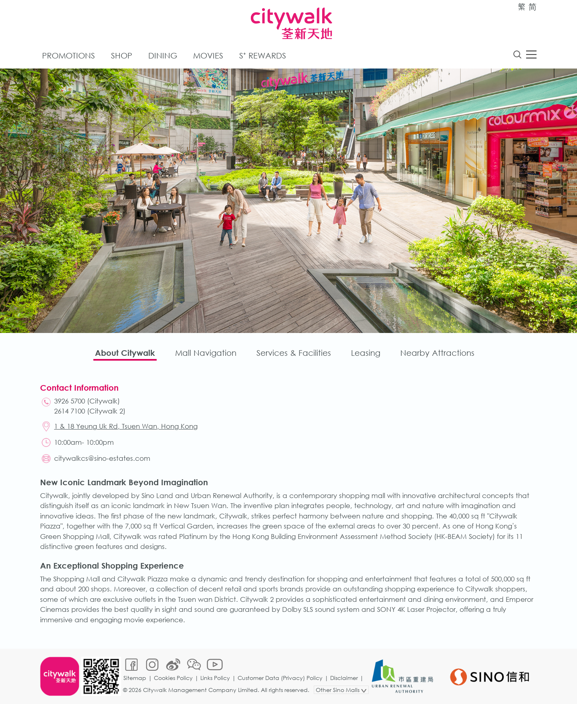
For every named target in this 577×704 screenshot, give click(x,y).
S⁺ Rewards (262, 55)
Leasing (365, 352)
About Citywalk (125, 352)
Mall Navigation (205, 352)
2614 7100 (69, 411)
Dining (162, 55)
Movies (208, 55)
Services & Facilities (293, 352)
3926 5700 (69, 401)
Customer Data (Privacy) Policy (280, 678)
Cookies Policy (173, 678)
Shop (121, 55)
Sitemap (134, 678)
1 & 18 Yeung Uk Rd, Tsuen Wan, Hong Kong (126, 426)
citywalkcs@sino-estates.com (102, 458)
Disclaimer (344, 678)
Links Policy (215, 678)
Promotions (68, 55)
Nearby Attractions (437, 352)
